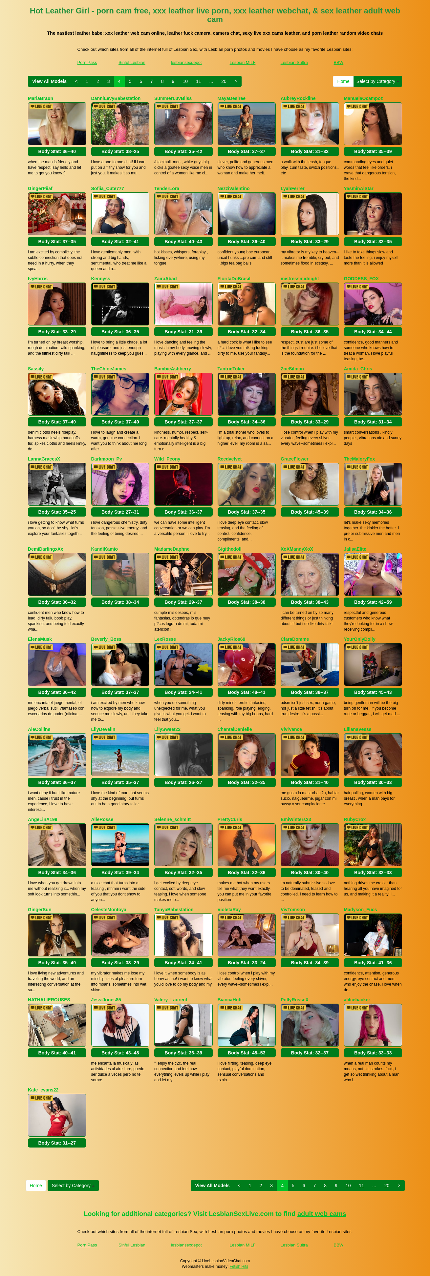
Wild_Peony (167, 458)
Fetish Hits (239, 1266)
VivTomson (293, 909)
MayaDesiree (232, 98)
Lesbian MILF (243, 62)
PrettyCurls (230, 819)
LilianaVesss (358, 729)
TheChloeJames (108, 368)
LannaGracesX (44, 458)
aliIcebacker (357, 999)
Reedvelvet (230, 458)
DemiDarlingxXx (45, 549)
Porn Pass (87, 62)
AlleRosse (102, 819)
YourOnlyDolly (360, 639)
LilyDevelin (103, 729)
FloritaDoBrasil (234, 278)
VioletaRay (229, 909)
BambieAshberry (172, 368)
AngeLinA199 (42, 819)
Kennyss (100, 278)
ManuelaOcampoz (363, 98)
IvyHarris (38, 278)
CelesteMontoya (108, 909)
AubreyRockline (298, 98)
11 (198, 81)
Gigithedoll (230, 549)
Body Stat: (57, 151)
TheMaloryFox (359, 458)
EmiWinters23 (296, 819)
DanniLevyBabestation (116, 98)
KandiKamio (104, 549)
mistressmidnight (300, 278)
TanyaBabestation (174, 909)
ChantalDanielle (235, 729)
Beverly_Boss (106, 639)
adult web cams (321, 1213)
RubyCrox (355, 819)
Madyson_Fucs (360, 909)
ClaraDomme (295, 639)
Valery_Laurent (170, 999)
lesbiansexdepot (186, 62)
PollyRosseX (295, 999)
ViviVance (291, 729)
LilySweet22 (167, 729)
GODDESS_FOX (361, 278)
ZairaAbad (165, 278)
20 (223, 81)
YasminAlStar (359, 188)
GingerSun (40, 909)
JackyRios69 (232, 639)
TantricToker (231, 368)
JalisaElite (355, 549)
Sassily (36, 368)
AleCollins (39, 729)
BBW (339, 62)
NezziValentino (234, 188)
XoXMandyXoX (297, 549)
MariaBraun (40, 98)
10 (185, 81)
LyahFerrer (293, 188)
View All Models (49, 81)
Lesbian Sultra (294, 62)
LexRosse (165, 639)
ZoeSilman (292, 368)
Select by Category (377, 81)
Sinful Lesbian (131, 62)
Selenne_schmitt (172, 819)
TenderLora (166, 188)
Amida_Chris (358, 368)
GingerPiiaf (40, 188)
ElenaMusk (40, 639)
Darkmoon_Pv (106, 458)
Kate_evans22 (43, 1089)
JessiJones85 (106, 999)
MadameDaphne (171, 549)
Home (343, 81)
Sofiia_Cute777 (107, 188)
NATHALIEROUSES (49, 999)
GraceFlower (295, 458)
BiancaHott (230, 999)
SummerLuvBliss (173, 98)
